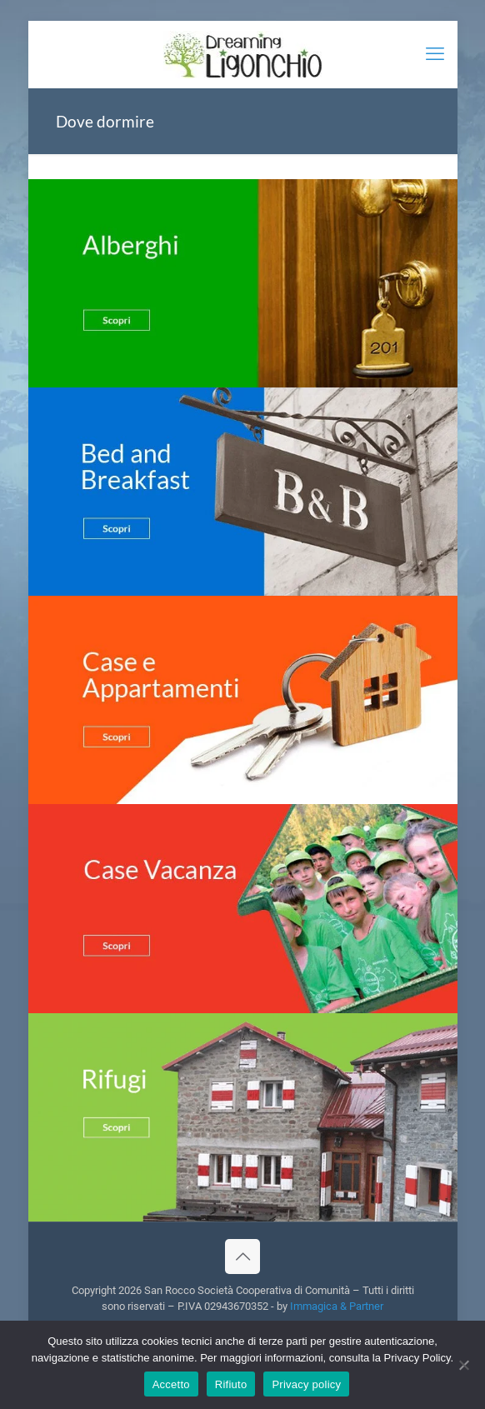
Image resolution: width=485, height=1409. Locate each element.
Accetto (171, 1384)
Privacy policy (306, 1384)
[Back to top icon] (242, 1256)
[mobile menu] (435, 54)
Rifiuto (231, 1384)
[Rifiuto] (464, 1365)
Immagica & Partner (336, 1306)
